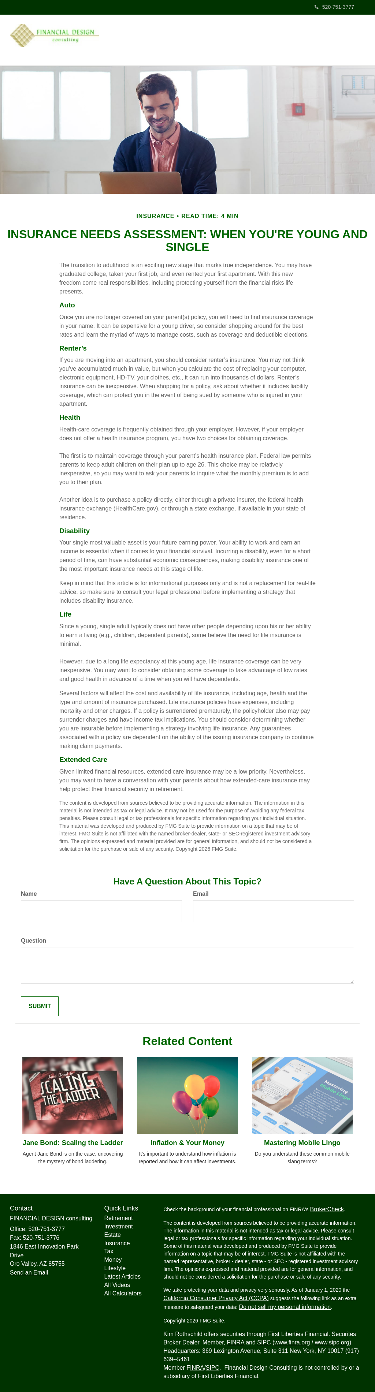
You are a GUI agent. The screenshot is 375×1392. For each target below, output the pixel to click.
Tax (109, 1249)
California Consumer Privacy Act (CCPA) (216, 1296)
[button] (259, 38)
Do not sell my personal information (285, 1305)
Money (113, 1257)
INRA (197, 1365)
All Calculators (123, 1291)
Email (201, 891)
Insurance (117, 1241)
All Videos (117, 1283)
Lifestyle (115, 1266)
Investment (118, 1224)
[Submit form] (40, 1004)
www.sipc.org (332, 1340)
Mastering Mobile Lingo (302, 1140)
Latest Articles (122, 1274)
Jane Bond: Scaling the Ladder (72, 1140)
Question (33, 938)
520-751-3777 (334, 7)
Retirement (118, 1216)
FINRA (235, 1340)
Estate (112, 1233)
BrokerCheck (327, 1207)
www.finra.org (292, 1340)
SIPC (264, 1340)
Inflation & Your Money (187, 1140)
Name (29, 891)
